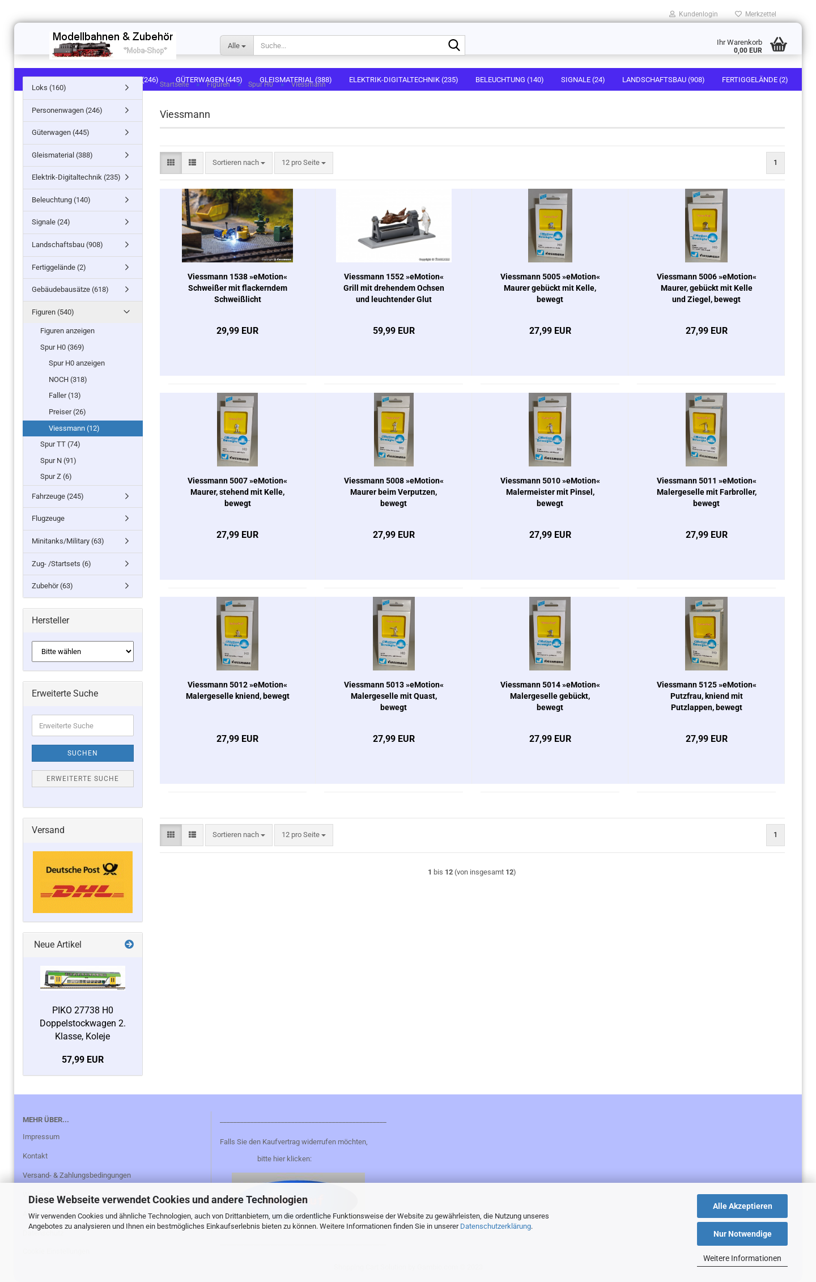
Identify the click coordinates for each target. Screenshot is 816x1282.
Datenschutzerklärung (495, 1226)
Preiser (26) (67, 411)
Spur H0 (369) (62, 347)
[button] (171, 163)
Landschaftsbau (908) (67, 244)
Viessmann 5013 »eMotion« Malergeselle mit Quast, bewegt (394, 696)
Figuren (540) (53, 312)
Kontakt (35, 1156)
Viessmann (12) (74, 428)
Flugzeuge (48, 518)
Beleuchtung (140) (61, 200)
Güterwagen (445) (61, 132)
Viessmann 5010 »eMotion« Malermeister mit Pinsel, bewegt (550, 492)
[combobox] (239, 163)
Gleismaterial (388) (62, 155)
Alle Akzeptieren (742, 1206)
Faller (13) (65, 395)
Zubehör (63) (52, 585)
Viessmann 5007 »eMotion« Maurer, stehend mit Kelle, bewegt (237, 492)
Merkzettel (755, 14)
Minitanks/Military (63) (68, 541)
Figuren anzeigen (67, 330)
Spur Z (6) (56, 476)
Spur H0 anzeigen (77, 363)
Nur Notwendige (742, 1233)
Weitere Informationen (742, 1258)
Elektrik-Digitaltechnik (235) (76, 177)
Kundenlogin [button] (693, 14)
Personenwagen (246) (67, 110)
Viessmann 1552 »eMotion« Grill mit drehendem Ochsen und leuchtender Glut (393, 288)
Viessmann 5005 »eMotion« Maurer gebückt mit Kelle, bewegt (550, 288)
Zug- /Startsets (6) (61, 563)
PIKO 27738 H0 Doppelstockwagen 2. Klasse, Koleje (83, 1023)
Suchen (82, 753)
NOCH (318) (68, 379)
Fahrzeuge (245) (58, 496)
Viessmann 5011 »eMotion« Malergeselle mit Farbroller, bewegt (706, 492)
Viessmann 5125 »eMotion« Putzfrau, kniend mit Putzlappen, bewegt (706, 696)
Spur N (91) (58, 460)
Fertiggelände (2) (59, 267)
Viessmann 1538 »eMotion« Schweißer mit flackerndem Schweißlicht (237, 288)
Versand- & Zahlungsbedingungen (77, 1175)
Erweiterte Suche (82, 779)
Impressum (41, 1136)
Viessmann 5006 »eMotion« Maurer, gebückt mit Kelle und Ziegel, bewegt (706, 288)
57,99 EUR (83, 1059)
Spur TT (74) (60, 444)
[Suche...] (236, 45)
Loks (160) (49, 87)
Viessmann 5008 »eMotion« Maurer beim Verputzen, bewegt (394, 492)
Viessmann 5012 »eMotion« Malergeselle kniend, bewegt (238, 690)
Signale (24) (51, 222)
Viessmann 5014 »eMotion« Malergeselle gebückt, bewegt (550, 696)
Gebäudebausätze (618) (70, 289)
